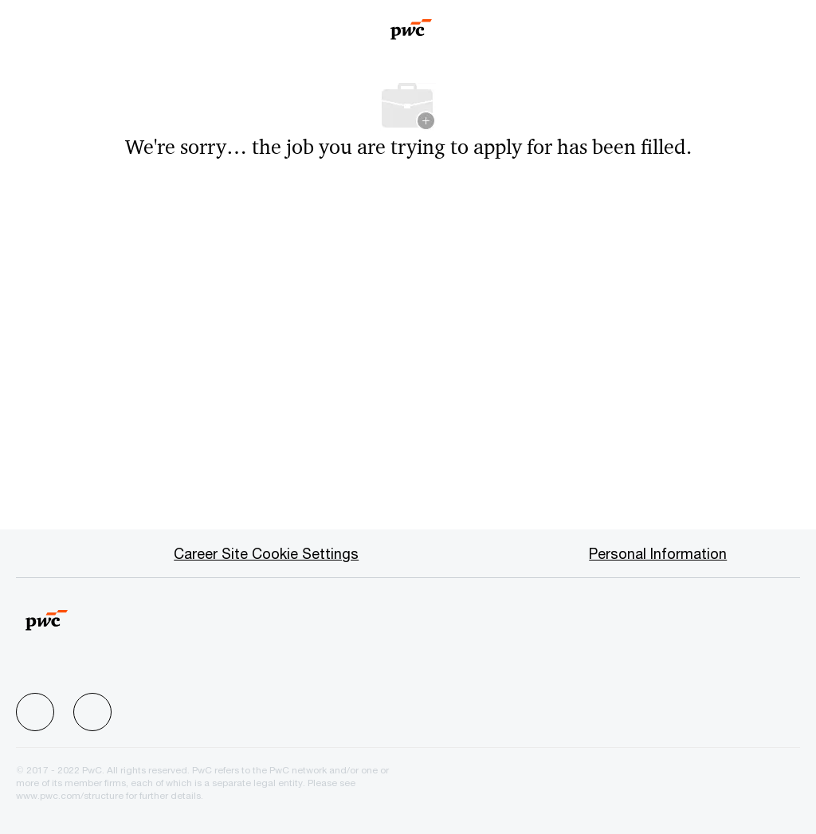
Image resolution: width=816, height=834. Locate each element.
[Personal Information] (658, 553)
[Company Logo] (411, 24)
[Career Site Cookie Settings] (266, 553)
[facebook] (35, 712)
